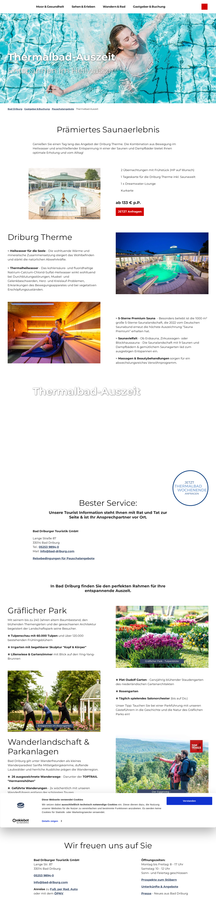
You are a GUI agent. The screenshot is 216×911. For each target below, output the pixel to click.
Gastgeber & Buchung (149, 6)
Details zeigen (50, 904)
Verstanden (189, 884)
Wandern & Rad (114, 6)
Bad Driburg (15, 109)
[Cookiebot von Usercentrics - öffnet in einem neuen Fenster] (21, 904)
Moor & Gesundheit (50, 6)
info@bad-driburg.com (57, 551)
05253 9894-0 (49, 547)
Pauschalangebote (63, 109)
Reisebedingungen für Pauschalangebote (64, 558)
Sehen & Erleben (83, 6)
